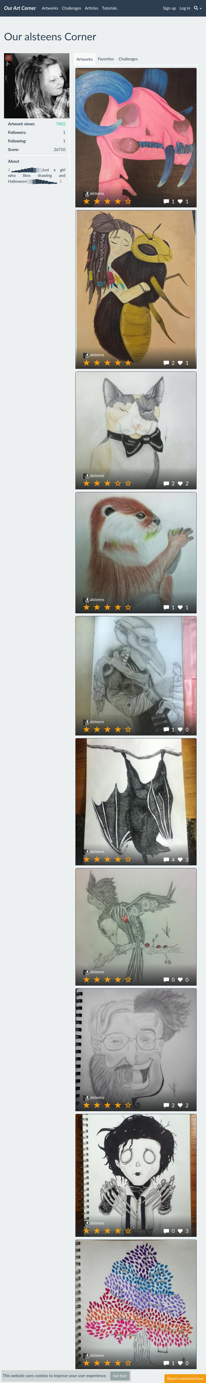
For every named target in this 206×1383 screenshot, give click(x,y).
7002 (60, 123)
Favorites (106, 58)
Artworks (50, 8)
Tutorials (109, 8)
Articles (91, 8)
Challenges (71, 8)
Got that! (120, 1376)
